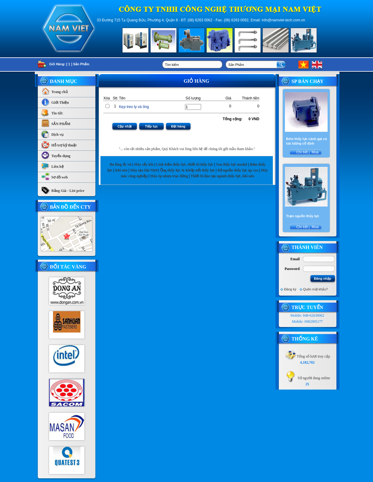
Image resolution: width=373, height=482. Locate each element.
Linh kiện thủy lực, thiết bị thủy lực (184, 164)
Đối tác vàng (68, 266)
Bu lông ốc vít (120, 164)
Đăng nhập (322, 278)
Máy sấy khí (144, 164)
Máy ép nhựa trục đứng (169, 176)
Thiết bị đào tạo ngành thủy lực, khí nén (222, 176)
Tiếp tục (151, 126)
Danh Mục (63, 81)
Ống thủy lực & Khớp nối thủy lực (187, 170)
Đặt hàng (178, 126)
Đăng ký (290, 289)
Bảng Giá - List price (62, 189)
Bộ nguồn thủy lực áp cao (238, 170)
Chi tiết (302, 152)
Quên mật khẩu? (315, 289)
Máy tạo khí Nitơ (144, 170)
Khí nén (121, 170)
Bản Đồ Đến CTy (70, 207)
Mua (315, 152)
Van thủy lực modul (231, 164)
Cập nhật (124, 126)
